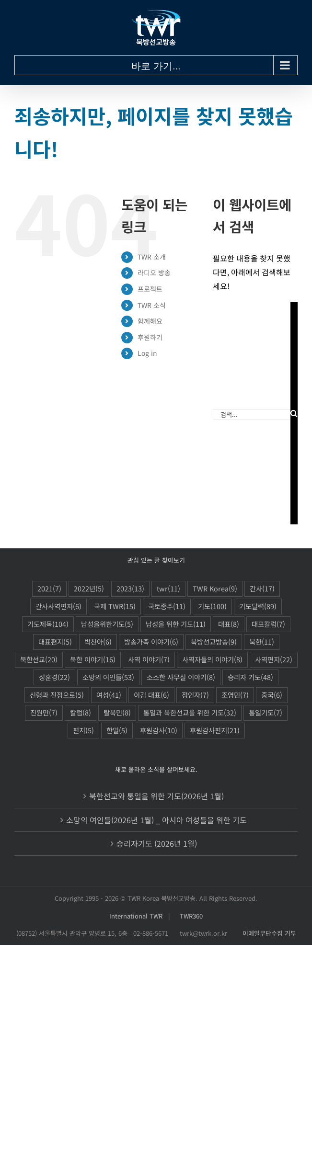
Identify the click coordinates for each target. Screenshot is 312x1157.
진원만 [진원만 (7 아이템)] (44, 712)
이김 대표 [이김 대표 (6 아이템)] (151, 695)
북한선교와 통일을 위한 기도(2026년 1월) (156, 796)
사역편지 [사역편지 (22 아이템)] (273, 659)
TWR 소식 (152, 305)
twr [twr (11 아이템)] (168, 588)
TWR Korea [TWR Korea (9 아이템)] (215, 588)
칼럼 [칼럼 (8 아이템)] (80, 712)
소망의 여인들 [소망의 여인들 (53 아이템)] (108, 677)
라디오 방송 (154, 272)
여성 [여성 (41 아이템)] (108, 695)
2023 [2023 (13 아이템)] (130, 588)
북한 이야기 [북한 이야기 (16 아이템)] (93, 659)
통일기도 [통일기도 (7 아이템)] (265, 712)
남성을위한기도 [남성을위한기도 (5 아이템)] (107, 624)
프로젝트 (150, 289)
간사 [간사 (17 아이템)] (262, 588)
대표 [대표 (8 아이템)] (228, 624)
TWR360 (191, 915)
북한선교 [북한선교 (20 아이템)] (39, 659)
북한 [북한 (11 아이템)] (261, 642)
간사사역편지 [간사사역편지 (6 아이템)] (58, 606)
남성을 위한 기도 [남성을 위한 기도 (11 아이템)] (176, 624)
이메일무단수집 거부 (269, 933)
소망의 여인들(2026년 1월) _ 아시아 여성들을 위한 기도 (156, 820)
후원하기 (150, 337)
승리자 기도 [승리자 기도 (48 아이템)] (250, 677)
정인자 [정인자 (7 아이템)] (195, 695)
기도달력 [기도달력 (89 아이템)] (258, 606)
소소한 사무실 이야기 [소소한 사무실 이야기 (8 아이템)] (181, 677)
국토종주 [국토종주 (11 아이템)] (166, 606)
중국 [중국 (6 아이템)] (271, 695)
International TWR (135, 915)
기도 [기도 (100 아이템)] (212, 606)
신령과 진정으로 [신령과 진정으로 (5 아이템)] (57, 695)
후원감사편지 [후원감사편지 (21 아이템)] (215, 730)
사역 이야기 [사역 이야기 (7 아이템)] (149, 659)
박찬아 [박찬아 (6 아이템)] (98, 642)
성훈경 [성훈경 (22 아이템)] (54, 677)
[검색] (294, 413)
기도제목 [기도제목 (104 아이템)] (48, 624)
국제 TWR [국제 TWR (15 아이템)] (115, 606)
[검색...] (251, 414)
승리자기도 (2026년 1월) (156, 843)
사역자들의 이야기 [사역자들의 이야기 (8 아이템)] (212, 659)
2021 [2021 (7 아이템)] (49, 588)
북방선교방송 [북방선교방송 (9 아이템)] (214, 642)
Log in (147, 353)
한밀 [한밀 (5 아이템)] (116, 730)
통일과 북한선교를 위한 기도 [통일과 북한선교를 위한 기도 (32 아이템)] (189, 712)
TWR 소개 (152, 256)
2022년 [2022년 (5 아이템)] (89, 588)
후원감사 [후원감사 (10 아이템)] (158, 730)
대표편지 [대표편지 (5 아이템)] (55, 642)
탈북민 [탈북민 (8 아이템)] (117, 712)
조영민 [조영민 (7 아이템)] (235, 695)
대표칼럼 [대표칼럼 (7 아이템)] (268, 624)
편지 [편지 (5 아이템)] (83, 730)
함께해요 (150, 321)
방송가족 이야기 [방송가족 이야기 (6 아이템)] (151, 642)
